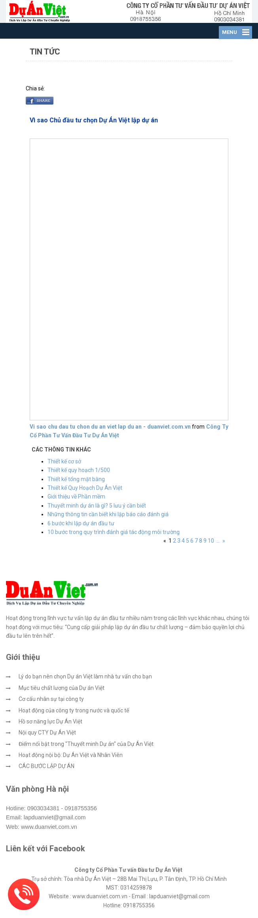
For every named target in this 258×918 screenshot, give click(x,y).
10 (211, 541)
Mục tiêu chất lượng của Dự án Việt (61, 688)
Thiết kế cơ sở (64, 461)
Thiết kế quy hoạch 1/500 (78, 470)
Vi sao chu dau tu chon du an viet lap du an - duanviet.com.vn (110, 426)
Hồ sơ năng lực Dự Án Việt (50, 721)
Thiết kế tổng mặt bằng (76, 479)
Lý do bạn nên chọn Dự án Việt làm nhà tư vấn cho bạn (85, 676)
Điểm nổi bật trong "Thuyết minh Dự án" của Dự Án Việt (86, 744)
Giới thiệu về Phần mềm (76, 496)
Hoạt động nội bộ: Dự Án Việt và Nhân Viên (71, 755)
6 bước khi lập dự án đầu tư (80, 523)
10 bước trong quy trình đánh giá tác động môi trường (113, 532)
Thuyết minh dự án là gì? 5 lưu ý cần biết (96, 505)
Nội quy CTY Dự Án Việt (47, 732)
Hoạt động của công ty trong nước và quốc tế (74, 710)
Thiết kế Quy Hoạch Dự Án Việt (84, 488)
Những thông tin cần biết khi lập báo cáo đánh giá (108, 514)
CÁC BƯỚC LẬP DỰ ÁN (46, 766)
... (218, 541)
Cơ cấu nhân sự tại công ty (51, 699)
